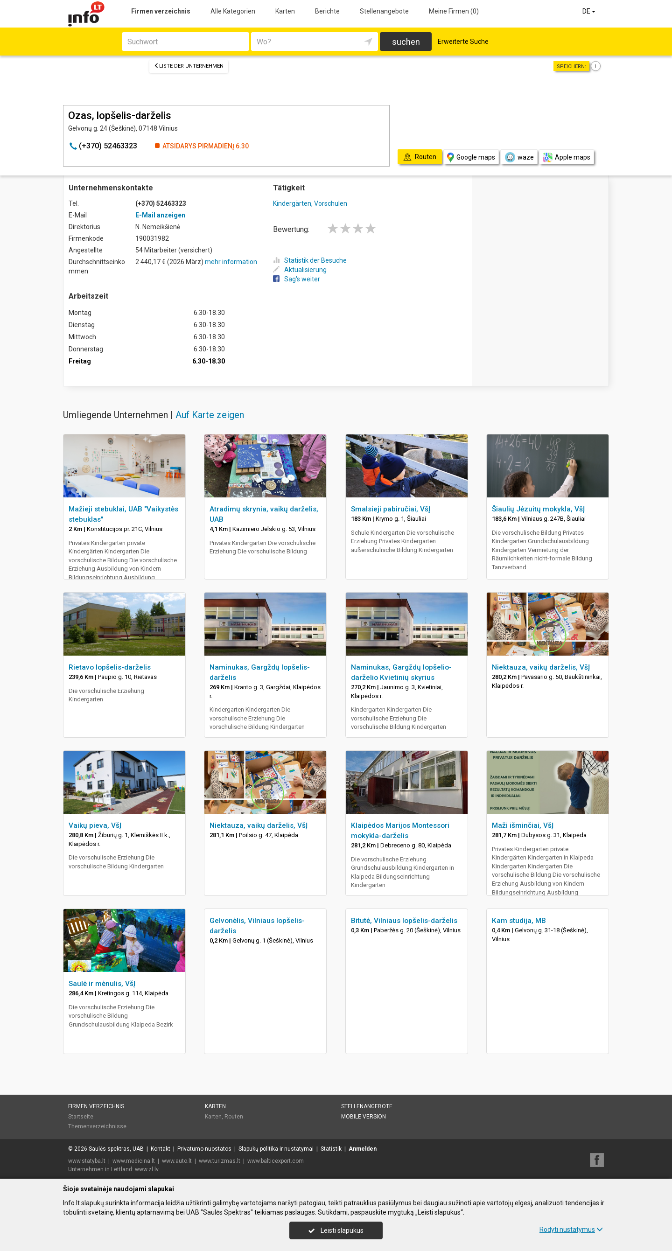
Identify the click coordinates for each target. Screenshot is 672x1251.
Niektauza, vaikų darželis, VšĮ (541, 667)
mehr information (231, 262)
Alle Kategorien (232, 11)
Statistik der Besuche (310, 260)
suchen (406, 42)
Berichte (327, 11)
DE (589, 11)
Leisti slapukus (336, 1230)
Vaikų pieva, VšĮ (95, 825)
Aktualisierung (300, 269)
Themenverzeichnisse (97, 1126)
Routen (233, 1116)
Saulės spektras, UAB (116, 1149)
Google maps (471, 157)
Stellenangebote (384, 11)
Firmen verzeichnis (160, 11)
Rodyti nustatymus (571, 1229)
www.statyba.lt (86, 1161)
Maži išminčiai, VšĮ (522, 825)
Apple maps (566, 157)
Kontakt (160, 1149)
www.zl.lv (147, 1169)
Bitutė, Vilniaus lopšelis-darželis (404, 920)
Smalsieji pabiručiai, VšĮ (390, 509)
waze (519, 157)
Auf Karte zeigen (209, 414)
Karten (285, 11)
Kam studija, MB (519, 920)
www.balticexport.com (275, 1161)
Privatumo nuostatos (204, 1149)
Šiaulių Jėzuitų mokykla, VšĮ (538, 509)
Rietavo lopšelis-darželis (110, 667)
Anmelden (363, 1149)
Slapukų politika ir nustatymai (276, 1149)
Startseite (80, 1116)
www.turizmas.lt (219, 1161)
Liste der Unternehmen (189, 66)
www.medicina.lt (133, 1161)
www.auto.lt (177, 1161)
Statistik (331, 1149)
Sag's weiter (296, 279)
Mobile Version (363, 1116)
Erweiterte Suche (463, 41)
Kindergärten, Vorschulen (310, 203)
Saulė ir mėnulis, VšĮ (102, 983)
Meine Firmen (454, 11)
